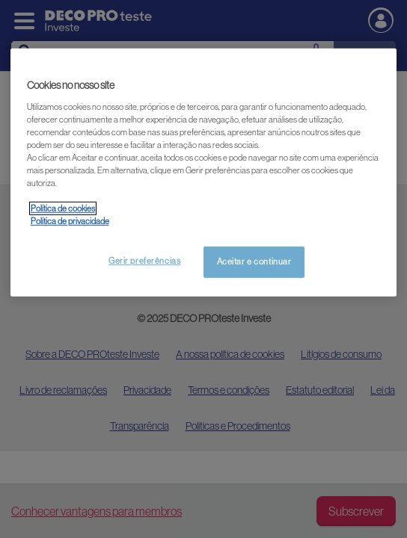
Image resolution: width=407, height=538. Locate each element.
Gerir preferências (144, 261)
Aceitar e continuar (254, 261)
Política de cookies (63, 208)
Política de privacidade (70, 221)
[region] (203, 173)
